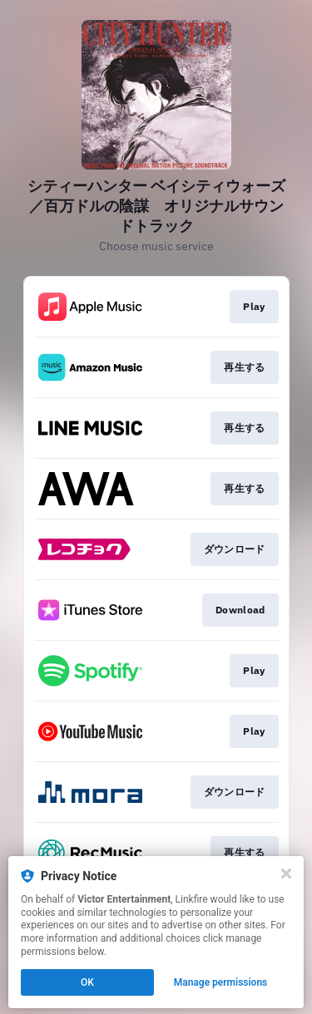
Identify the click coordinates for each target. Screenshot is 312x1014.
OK (87, 982)
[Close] (286, 873)
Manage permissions (221, 982)
